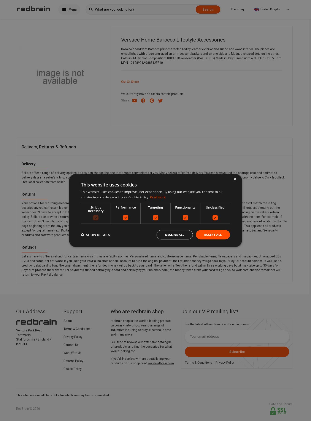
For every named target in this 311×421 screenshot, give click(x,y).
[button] (95, 235)
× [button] (234, 179)
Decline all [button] (174, 235)
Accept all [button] (212, 235)
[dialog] (155, 210)
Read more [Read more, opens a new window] (158, 197)
